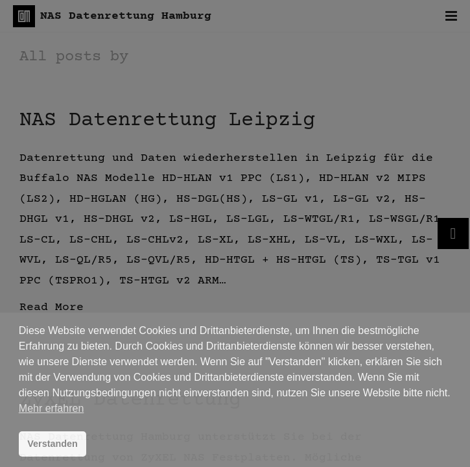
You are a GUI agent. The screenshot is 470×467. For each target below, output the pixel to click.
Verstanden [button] (52, 443)
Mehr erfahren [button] (51, 408)
